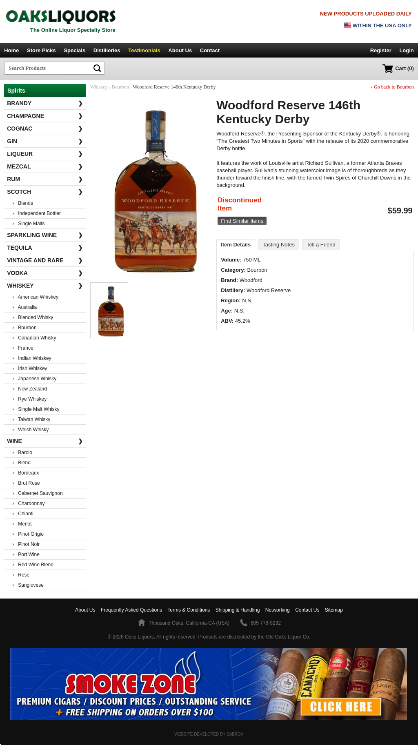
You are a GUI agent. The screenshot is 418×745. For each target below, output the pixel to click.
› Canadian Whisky (34, 338)
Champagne (45, 116)
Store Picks (41, 50)
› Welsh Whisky (30, 429)
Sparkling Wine (45, 235)
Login (406, 50)
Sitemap (334, 610)
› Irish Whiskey (29, 368)
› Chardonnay (28, 503)
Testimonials (144, 50)
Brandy (45, 103)
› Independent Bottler (36, 213)
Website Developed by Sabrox (208, 734)
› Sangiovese (28, 585)
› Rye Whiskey (29, 399)
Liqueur (45, 154)
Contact (210, 50)
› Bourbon (24, 327)
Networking (277, 610)
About (85, 610)
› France (22, 348)
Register (380, 50)
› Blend (21, 463)
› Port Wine (26, 554)
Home (11, 50)
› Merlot (21, 524)
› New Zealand (29, 389)
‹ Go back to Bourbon (392, 87)
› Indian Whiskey (31, 358)
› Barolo (22, 452)
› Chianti (22, 514)
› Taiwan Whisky (31, 419)
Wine (45, 441)
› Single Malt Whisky (35, 409)
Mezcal (45, 166)
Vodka (45, 273)
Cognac (45, 128)
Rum (45, 179)
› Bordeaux (25, 473)
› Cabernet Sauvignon (37, 493)
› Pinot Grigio (28, 534)
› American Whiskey (35, 297)
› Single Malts (28, 223)
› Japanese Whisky (34, 378)
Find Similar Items (242, 221)
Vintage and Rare (45, 260)
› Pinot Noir (26, 544)
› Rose (20, 575)
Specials (74, 50)
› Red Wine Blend (32, 565)
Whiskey (45, 285)
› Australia (24, 307)
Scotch (45, 191)
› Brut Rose (26, 483)
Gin (45, 141)
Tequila (45, 247)
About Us (180, 50)
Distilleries (106, 50)
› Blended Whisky (32, 317)
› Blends (22, 203)
